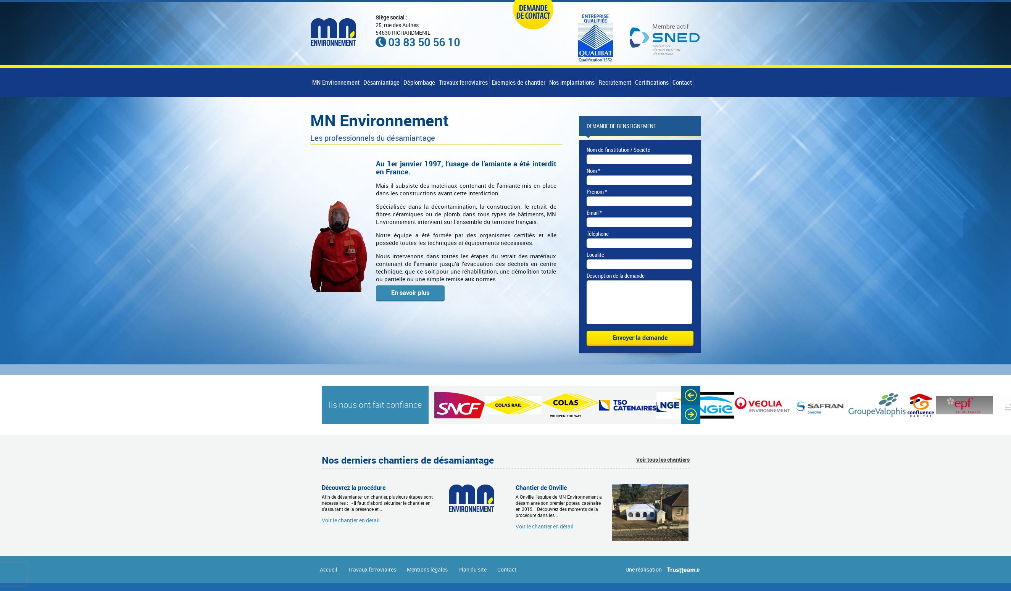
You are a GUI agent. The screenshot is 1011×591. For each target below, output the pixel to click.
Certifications (652, 82)
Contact (682, 82)
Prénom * (597, 191)
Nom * (593, 170)
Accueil (328, 577)
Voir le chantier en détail (351, 528)
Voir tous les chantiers (663, 467)
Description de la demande (616, 275)
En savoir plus (410, 292)
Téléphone (598, 233)
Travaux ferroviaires (463, 82)
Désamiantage (381, 82)
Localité (595, 254)
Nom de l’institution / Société (618, 149)
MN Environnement (336, 82)
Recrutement (614, 82)
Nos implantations (572, 82)
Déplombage (419, 82)
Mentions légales (427, 577)
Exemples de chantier (518, 82)
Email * (594, 212)
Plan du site (472, 577)
